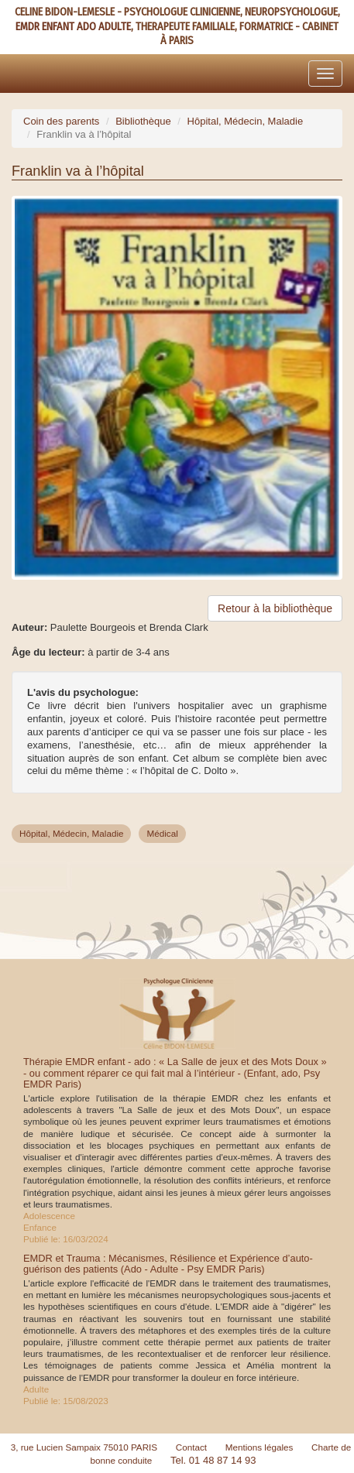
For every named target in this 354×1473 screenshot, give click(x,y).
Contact (191, 1447)
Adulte (36, 1389)
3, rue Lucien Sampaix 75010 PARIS (84, 1447)
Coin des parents (61, 121)
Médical (161, 833)
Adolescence (49, 1216)
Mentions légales (259, 1447)
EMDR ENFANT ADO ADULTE (73, 26)
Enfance (40, 1227)
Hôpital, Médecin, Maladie (245, 121)
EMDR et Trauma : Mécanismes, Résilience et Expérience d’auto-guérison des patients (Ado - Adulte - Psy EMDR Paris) (168, 1263)
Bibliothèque (143, 121)
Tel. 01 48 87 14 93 (213, 1460)
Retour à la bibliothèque (275, 608)
